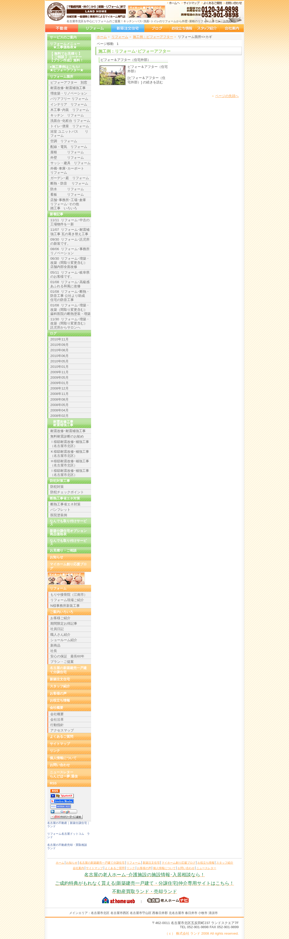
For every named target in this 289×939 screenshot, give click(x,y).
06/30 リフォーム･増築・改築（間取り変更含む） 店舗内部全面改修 (70, 263)
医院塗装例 (58, 515)
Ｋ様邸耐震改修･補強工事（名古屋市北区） (69, 454)
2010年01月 (59, 367)
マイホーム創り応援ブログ (157, 28)
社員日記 (57, 629)
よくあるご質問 (61, 736)
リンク (55, 751)
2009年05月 (59, 377)
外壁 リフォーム (67, 158)
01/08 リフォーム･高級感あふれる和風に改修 (70, 284)
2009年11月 (59, 372)
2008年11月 (59, 394)
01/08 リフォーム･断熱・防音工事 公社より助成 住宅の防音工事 (70, 296)
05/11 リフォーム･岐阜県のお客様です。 (70, 274)
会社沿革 (57, 719)
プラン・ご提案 (62, 662)
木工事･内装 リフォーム (69, 110)
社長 (53, 651)
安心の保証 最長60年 (67, 656)
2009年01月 (59, 383)
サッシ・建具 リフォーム (70, 163)
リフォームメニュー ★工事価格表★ (65, 45)
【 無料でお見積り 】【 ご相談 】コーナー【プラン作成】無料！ (66, 57)
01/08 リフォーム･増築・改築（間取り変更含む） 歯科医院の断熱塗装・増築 (70, 309)
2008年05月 (59, 405)
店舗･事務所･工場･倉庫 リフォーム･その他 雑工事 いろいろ (69, 204)
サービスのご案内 (63, 37)
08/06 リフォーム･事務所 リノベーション (70, 251)
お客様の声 (58, 693)
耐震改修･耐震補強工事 (68, 88)
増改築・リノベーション (68, 93)
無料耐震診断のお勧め (67, 436)
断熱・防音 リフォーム (69, 183)
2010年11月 (59, 339)
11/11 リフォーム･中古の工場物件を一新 (70, 222)
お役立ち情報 (182, 28)
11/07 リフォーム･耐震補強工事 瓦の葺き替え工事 (70, 232)
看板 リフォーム (67, 194)
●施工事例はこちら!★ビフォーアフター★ (66, 68)
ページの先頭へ (227, 96)
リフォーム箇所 (61, 76)
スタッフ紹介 (207, 28)
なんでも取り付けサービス (68, 522)
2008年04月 (59, 410)
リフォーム (94, 28)
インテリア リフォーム (68, 104)
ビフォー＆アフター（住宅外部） (125, 60)
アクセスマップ (62, 730)
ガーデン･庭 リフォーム (69, 178)
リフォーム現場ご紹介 (67, 600)
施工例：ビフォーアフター (153, 37)
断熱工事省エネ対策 (65, 504)
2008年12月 (59, 388)
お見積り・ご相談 (63, 550)
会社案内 (232, 28)
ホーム (102, 37)
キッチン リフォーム (67, 115)
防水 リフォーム (67, 189)
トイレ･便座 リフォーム (69, 126)
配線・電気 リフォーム (68, 147)
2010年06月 (59, 356)
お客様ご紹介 (60, 618)
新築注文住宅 (127, 28)
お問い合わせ (60, 765)
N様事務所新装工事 (65, 606)
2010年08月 (59, 350)
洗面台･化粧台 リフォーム (70, 121)
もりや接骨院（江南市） (68, 594)
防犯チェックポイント (67, 492)
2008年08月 (59, 399)
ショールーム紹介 (63, 640)
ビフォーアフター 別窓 (68, 82)
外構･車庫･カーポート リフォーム (70, 170)
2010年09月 (59, 345)
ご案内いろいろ (61, 612)
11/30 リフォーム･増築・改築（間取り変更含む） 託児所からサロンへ (70, 323)
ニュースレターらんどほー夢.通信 (64, 774)
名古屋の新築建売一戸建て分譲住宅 (61, 28)
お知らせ (56, 557)
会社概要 (56, 708)
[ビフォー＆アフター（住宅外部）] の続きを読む (146, 80)
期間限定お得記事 (63, 623)
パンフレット (60, 510)
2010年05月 (59, 361)
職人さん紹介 (60, 634)
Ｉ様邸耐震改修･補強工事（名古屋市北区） (69, 444)
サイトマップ (60, 744)
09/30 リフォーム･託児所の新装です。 (70, 241)
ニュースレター (206, 868)
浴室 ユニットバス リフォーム (69, 134)
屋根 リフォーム (67, 152)
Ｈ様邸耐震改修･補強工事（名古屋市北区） (69, 463)
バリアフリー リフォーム (69, 99)
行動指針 (57, 725)
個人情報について (63, 758)
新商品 (55, 645)
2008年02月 (59, 416)
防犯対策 (57, 487)
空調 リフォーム (63, 141)
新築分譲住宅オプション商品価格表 (68, 532)
